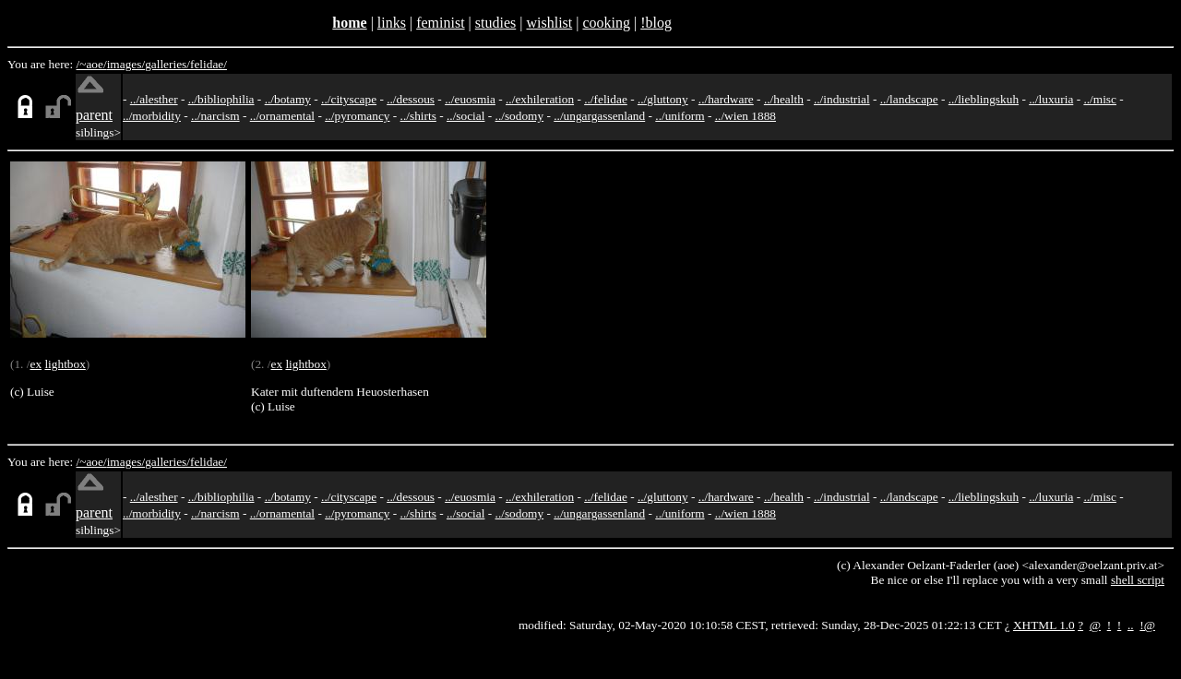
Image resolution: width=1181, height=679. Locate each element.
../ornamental (282, 116)
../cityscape (348, 99)
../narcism (215, 116)
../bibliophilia (221, 99)
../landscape (909, 99)
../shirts (418, 116)
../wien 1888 (745, 116)
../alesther (154, 99)
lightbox (64, 364)
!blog (656, 22)
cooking (606, 22)
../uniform (679, 116)
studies (495, 22)
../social (465, 116)
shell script (1137, 580)
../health (784, 99)
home (349, 22)
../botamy (288, 99)
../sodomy (519, 116)
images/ (126, 64)
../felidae (605, 99)
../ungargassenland (599, 116)
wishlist (549, 22)
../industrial (842, 99)
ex (36, 364)
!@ (1147, 625)
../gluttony (663, 99)
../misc (1099, 99)
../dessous (411, 99)
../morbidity (152, 116)
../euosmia (470, 99)
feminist (440, 22)
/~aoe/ (92, 64)
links (391, 22)
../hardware (726, 99)
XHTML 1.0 (1044, 625)
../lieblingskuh (983, 99)
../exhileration (540, 99)
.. (1130, 625)
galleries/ (167, 64)
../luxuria (1051, 99)
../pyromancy (357, 116)
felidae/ (208, 64)
